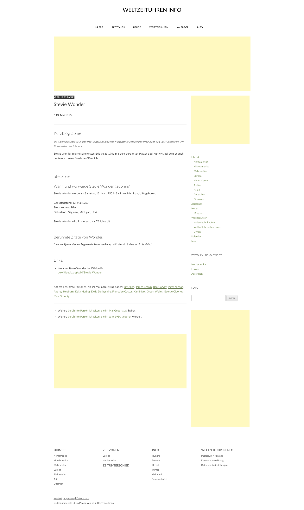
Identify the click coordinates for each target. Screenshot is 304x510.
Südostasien (60, 474)
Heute (137, 27)
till (93, 503)
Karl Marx (139, 291)
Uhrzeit (98, 27)
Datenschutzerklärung (212, 460)
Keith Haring (82, 291)
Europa (197, 176)
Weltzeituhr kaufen (204, 222)
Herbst (155, 465)
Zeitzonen (118, 27)
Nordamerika (201, 162)
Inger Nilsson (175, 287)
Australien (199, 194)
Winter (155, 470)
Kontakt (58, 498)
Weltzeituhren (158, 27)
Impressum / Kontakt (212, 456)
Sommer (156, 460)
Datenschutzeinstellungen (214, 465)
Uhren (197, 232)
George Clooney (173, 291)
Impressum (69, 498)
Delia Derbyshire (101, 291)
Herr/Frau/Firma (105, 503)
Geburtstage (64, 97)
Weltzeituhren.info (217, 450)
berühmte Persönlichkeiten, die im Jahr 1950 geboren (99, 316)
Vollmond (157, 474)
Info (200, 27)
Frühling (156, 456)
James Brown (144, 287)
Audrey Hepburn (64, 291)
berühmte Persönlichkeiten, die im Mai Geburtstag (97, 310)
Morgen (198, 213)
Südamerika (200, 171)
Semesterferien (159, 479)
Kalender (183, 27)
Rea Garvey (160, 287)
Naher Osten (201, 180)
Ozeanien (199, 199)
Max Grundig (61, 296)
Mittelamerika (201, 166)
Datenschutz (82, 498)
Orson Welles (155, 291)
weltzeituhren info (152, 10)
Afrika (197, 185)
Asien (197, 190)
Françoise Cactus (122, 291)
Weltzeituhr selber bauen (207, 227)
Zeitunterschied (116, 465)
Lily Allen (129, 287)
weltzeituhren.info (63, 503)
